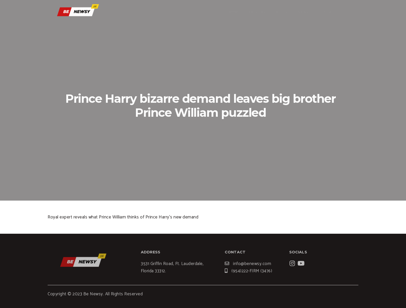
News (303, 11)
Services (256, 11)
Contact (327, 11)
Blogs (281, 11)
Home (232, 11)
